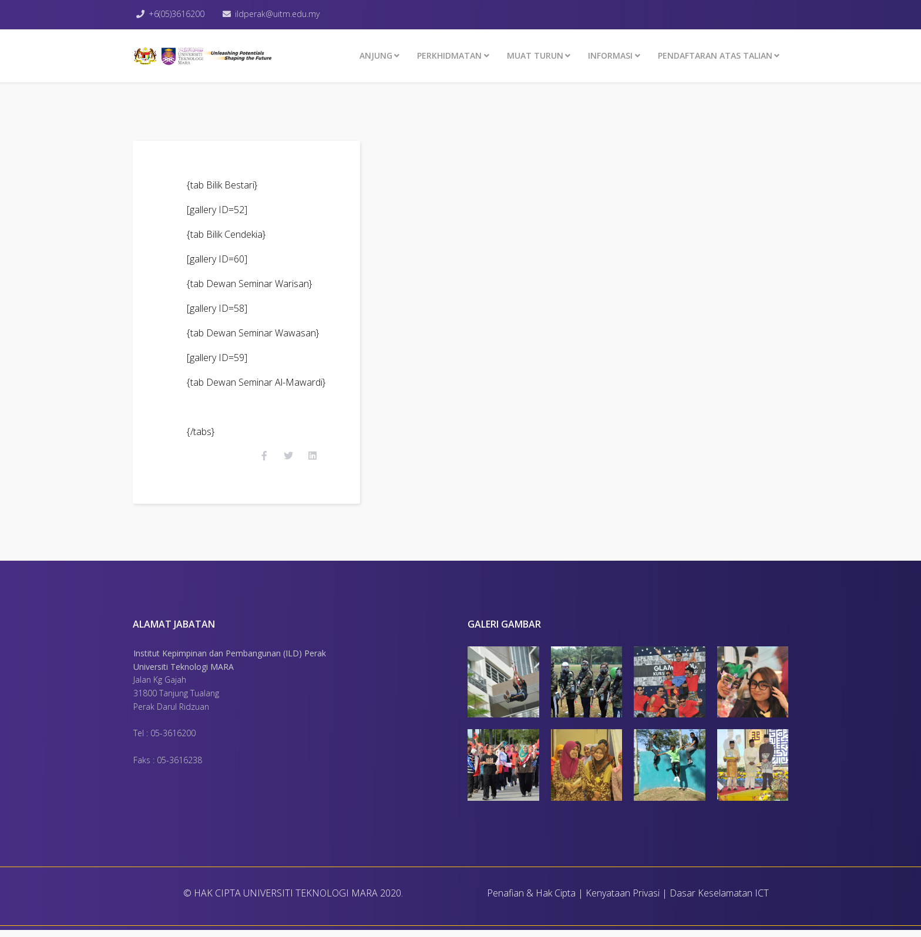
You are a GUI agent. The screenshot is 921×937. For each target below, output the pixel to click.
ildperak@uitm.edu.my (279, 13)
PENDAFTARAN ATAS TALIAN (715, 55)
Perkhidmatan (449, 55)
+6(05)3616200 (178, 13)
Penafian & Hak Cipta (531, 900)
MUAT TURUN (535, 55)
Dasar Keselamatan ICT (719, 900)
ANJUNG (375, 55)
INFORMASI (610, 55)
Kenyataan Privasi (623, 900)
